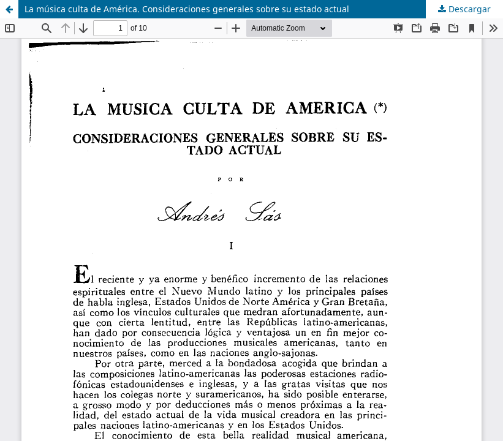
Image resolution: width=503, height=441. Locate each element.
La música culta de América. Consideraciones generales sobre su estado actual (187, 9)
